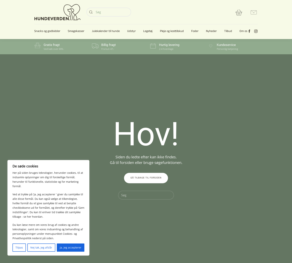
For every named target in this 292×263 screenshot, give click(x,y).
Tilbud (228, 31)
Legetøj (148, 31)
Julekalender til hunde (106, 31)
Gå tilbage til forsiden (146, 178)
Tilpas (19, 247)
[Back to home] (57, 12)
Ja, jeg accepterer (70, 247)
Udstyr (131, 31)
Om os (243, 31)
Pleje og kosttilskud (172, 31)
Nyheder (211, 31)
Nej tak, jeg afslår (41, 247)
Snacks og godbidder (47, 31)
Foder (195, 31)
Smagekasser (76, 31)
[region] (48, 208)
